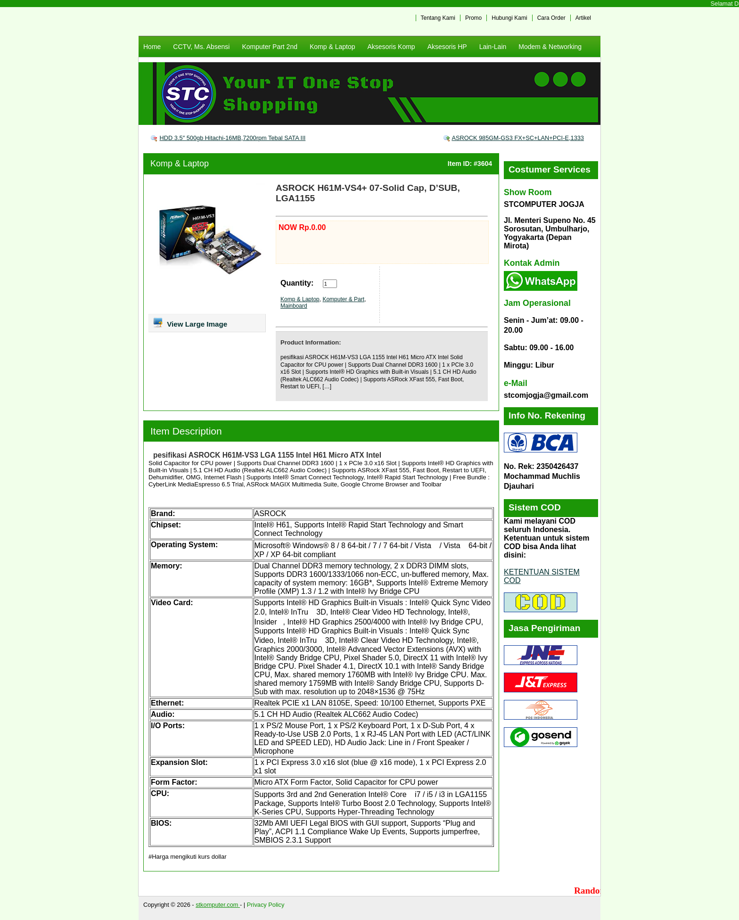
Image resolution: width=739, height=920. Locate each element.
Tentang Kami (438, 18)
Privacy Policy (266, 904)
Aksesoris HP (447, 46)
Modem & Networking (550, 46)
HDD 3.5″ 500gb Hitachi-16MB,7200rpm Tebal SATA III (233, 137)
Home (152, 46)
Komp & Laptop (332, 46)
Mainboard (293, 306)
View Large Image (189, 322)
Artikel (583, 18)
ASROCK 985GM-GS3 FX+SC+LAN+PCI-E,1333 (518, 137)
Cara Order (551, 18)
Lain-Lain (493, 46)
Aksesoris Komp (391, 46)
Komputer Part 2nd (269, 46)
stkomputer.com (218, 904)
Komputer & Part (343, 299)
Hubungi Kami (509, 18)
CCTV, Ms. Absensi (201, 46)
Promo (473, 18)
